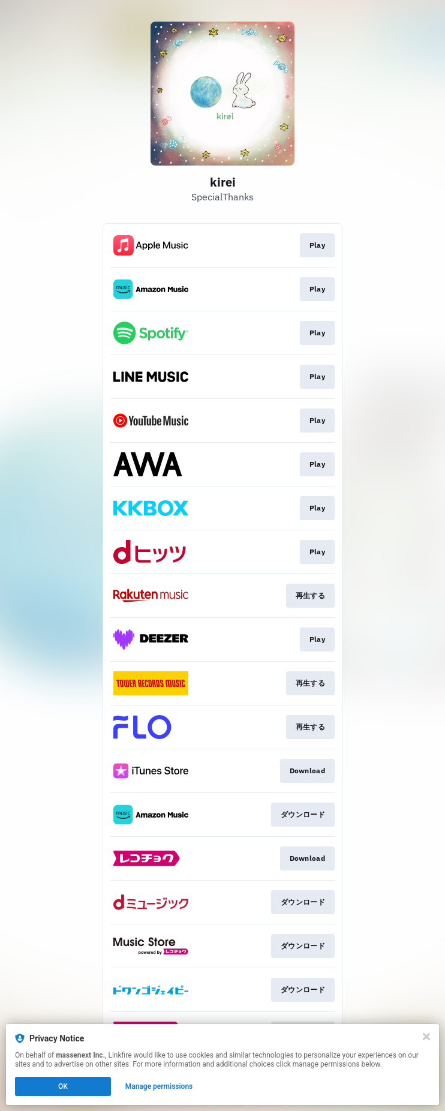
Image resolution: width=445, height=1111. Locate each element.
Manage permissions (159, 1086)
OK (63, 1086)
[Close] (426, 1036)
